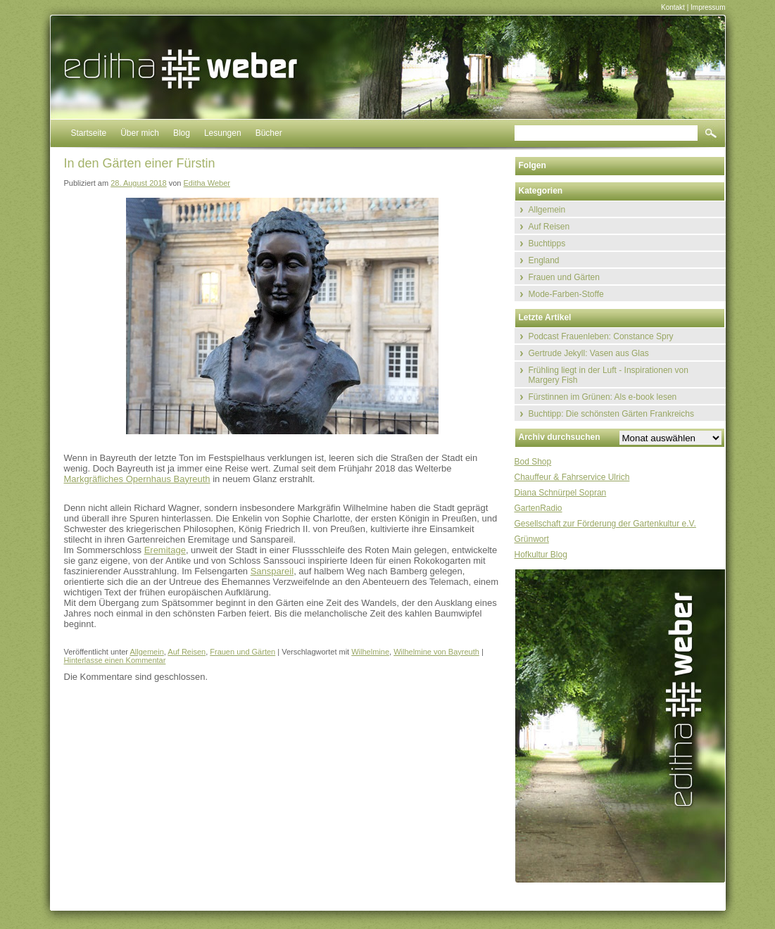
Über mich (139, 133)
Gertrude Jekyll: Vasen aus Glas (589, 353)
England (544, 260)
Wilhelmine (370, 651)
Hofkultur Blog (541, 555)
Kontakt (673, 7)
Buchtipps (547, 243)
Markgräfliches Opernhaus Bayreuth (137, 479)
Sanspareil (272, 571)
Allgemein (146, 651)
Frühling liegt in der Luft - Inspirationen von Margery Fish (608, 375)
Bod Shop (533, 462)
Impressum (708, 7)
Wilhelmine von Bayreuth (436, 651)
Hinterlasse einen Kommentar (115, 660)
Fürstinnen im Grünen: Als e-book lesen (603, 397)
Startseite (89, 133)
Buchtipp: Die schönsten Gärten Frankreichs (611, 414)
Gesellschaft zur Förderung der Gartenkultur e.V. (605, 524)
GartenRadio (538, 508)
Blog (181, 133)
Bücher (269, 133)
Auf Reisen (187, 651)
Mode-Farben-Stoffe (566, 294)
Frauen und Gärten (242, 651)
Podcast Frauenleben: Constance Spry (601, 336)
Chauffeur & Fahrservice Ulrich (572, 477)
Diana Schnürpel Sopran (561, 493)
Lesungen (222, 133)
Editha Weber (207, 183)
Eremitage (165, 550)
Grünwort (532, 539)
